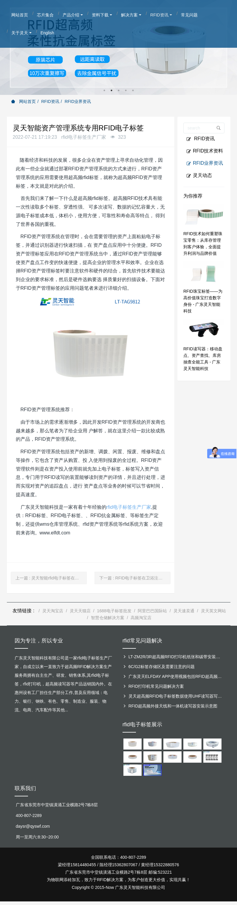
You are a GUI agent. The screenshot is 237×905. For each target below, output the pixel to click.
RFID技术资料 (204, 151)
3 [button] (119, 90)
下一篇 (135, 578)
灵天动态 (199, 175)
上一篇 (51, 578)
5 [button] (133, 90)
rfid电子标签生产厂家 (128, 507)
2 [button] (111, 90)
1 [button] (104, 90)
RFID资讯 (50, 101)
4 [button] (126, 90)
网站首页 (23, 101)
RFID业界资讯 (78, 101)
